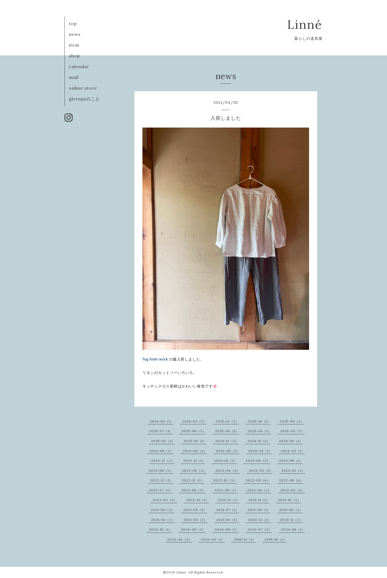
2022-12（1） (161, 480)
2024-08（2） (161, 451)
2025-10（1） (259, 421)
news (75, 34)
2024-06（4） (194, 451)
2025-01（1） (195, 441)
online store (83, 88)
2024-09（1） (291, 441)
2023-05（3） (194, 470)
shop (74, 55)
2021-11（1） (258, 500)
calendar (79, 66)
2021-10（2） (289, 500)
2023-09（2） (258, 461)
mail (73, 77)
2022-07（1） (160, 490)
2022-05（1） (226, 490)
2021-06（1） (259, 510)
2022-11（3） (193, 480)
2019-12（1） (245, 539)
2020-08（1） (227, 529)
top (73, 23)
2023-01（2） (293, 470)
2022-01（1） (197, 500)
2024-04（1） (260, 451)
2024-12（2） (227, 441)
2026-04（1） (161, 421)
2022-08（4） (291, 480)
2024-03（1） (292, 451)
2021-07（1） (227, 510)
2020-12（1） (259, 520)
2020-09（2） (193, 529)
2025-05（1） (227, 431)
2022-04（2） (259, 490)
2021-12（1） (228, 500)
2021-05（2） (291, 510)
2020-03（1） (213, 539)
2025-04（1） (259, 431)
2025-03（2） (292, 431)
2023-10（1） (225, 461)
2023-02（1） (261, 470)
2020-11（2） (291, 520)
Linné (304, 24)
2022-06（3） (193, 490)
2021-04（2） (163, 520)
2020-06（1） (293, 529)
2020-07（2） (260, 529)
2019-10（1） (275, 539)
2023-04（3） (228, 470)
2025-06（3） (193, 431)
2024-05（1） (227, 451)
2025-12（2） (227, 421)
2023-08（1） (291, 461)
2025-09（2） (292, 421)
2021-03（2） (195, 520)
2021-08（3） (195, 510)
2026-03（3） (194, 421)
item (74, 45)
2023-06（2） (161, 470)
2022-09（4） (258, 480)
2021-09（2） (162, 510)
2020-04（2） (179, 539)
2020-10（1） (160, 529)
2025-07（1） (161, 431)
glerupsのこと (84, 98)
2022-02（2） (165, 500)
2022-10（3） (225, 480)
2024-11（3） (259, 441)
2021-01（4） (227, 520)
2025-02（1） (163, 441)
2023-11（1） (194, 461)
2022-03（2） (292, 490)
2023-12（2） (162, 461)
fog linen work (155, 359)
